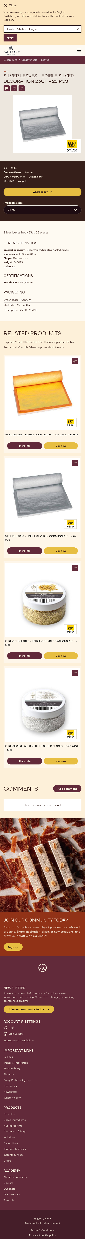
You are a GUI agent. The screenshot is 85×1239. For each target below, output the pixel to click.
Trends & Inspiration (16, 1062)
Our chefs (9, 1188)
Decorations (10, 59)
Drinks (7, 1160)
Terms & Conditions (42, 1230)
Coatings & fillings (15, 1131)
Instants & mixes (14, 1154)
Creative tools (29, 59)
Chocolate (10, 1114)
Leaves (45, 59)
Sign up (13, 947)
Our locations (12, 1194)
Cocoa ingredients (15, 1119)
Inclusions (9, 1137)
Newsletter (10, 1091)
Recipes (8, 1056)
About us (9, 1074)
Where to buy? (12, 1097)
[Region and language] (42, 29)
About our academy (15, 1177)
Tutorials (9, 1200)
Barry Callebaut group (17, 1080)
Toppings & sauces (15, 1149)
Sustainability (12, 1068)
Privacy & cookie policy (42, 1235)
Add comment (67, 788)
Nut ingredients (13, 1125)
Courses (8, 1182)
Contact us (10, 1086)
